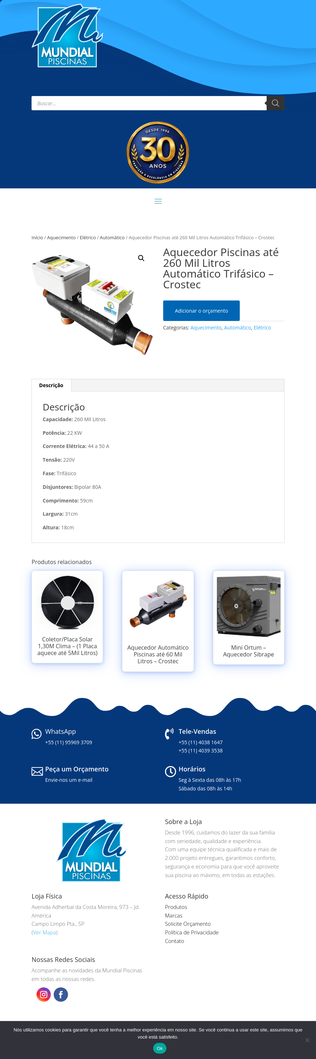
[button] (141, 258)
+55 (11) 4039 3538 (201, 750)
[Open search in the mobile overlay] (157, 103)
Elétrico (88, 237)
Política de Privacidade (192, 932)
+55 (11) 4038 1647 (201, 742)
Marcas (174, 915)
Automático (112, 237)
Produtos (176, 906)
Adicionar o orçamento (201, 310)
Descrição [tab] (51, 385)
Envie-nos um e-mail (68, 779)
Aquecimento (61, 237)
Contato (174, 940)
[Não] (307, 1040)
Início (37, 237)
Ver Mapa (44, 932)
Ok (160, 1048)
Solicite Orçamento (188, 923)
